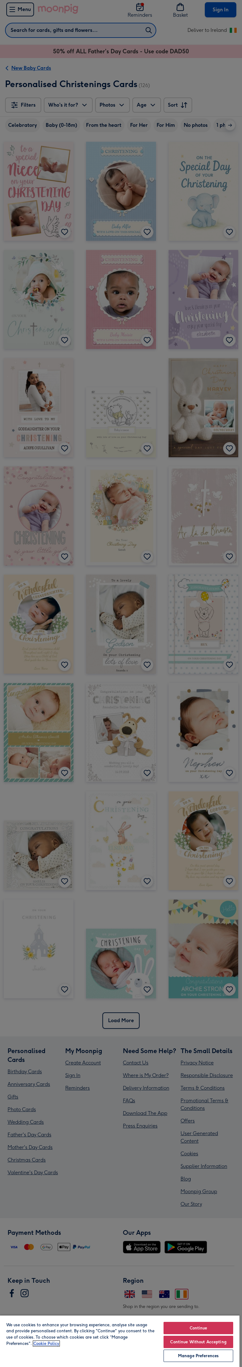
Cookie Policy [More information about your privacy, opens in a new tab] (46, 1343)
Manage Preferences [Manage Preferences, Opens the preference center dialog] (198, 1355)
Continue (198, 1328)
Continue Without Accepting (198, 1342)
